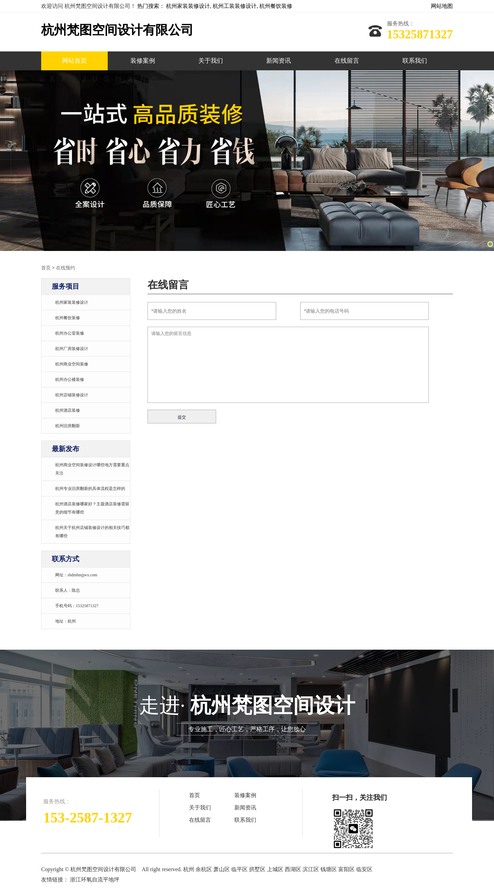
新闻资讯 (278, 60)
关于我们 (210, 60)
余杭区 (204, 869)
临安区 (364, 869)
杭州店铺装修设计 (71, 394)
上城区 (275, 869)
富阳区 (346, 869)
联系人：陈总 (67, 590)
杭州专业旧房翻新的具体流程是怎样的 (90, 488)
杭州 (189, 869)
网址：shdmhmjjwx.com (76, 574)
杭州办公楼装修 (69, 379)
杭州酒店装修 (67, 410)
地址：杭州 (65, 620)
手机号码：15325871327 (76, 605)
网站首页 (74, 60)
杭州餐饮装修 (67, 317)
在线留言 (346, 60)
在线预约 (65, 267)
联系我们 (414, 60)
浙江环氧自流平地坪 (94, 879)
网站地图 (442, 6)
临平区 (240, 869)
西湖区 (293, 869)
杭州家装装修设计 (71, 302)
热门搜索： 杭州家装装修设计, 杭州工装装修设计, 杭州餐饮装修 (214, 6)
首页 (46, 267)
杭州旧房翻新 (67, 425)
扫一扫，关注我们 (359, 797)
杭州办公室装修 (69, 332)
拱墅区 (257, 869)
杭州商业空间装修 (71, 363)
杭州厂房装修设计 (71, 348)
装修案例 (142, 60)
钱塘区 (328, 869)
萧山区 (222, 869)
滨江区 (311, 869)
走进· (247, 714)
